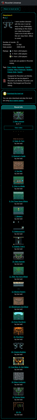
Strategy (29, 69)
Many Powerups (20, 69)
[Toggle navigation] (33, 3)
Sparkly (20, 72)
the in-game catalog (16, 100)
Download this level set (13, 93)
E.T (6, 18)
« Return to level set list (10, 9)
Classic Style (11, 72)
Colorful (27, 67)
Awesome (20, 67)
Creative (10, 69)
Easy (9, 67)
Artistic (14, 67)
